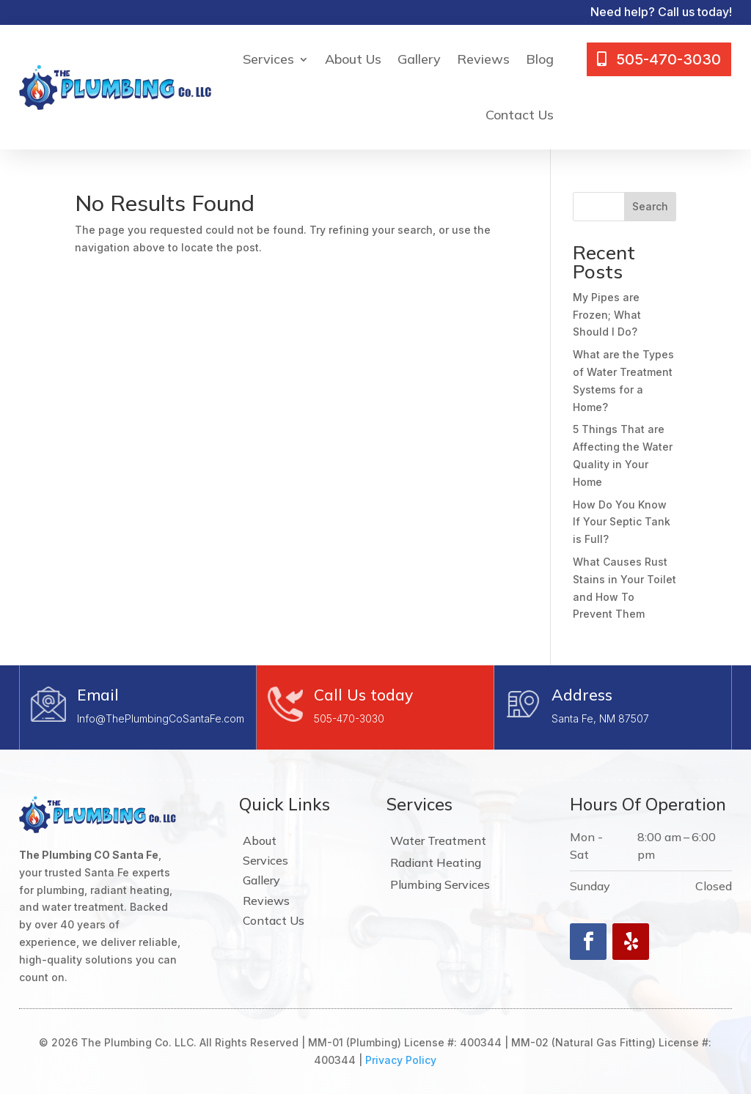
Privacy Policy (400, 1060)
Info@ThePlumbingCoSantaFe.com (160, 718)
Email (98, 694)
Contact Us (520, 114)
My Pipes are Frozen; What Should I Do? (607, 315)
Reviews (483, 59)
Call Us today (363, 694)
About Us (353, 59)
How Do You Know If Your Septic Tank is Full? (621, 522)
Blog (540, 59)
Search (650, 206)
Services (268, 59)
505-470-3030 (349, 718)
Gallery (419, 59)
